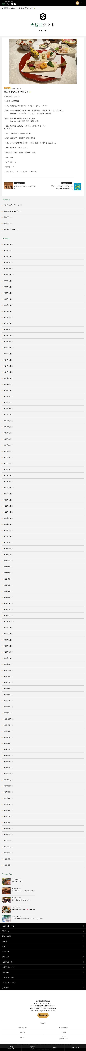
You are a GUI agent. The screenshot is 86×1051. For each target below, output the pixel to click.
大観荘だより (7, 962)
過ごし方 (5, 931)
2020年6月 (7, 640)
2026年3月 (7, 250)
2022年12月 (7, 475)
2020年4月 (7, 646)
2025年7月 (7, 293)
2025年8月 (7, 287)
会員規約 (22, 1032)
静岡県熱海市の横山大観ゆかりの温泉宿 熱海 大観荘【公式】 (43, 995)
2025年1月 (7, 329)
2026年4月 (7, 244)
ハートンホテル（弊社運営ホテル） (64, 1038)
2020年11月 (7, 621)
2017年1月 (6, 834)
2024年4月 (7, 378)
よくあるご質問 (8, 977)
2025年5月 (7, 305)
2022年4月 (7, 524)
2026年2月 (7, 256)
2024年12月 (7, 335)
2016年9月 (7, 859)
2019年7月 (7, 682)
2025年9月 (7, 281)
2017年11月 (7, 780)
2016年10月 (7, 853)
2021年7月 (7, 579)
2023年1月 (7, 469)
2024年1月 (7, 396)
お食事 (4, 941)
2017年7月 (7, 804)
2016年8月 (7, 865)
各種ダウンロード (9, 982)
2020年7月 (7, 634)
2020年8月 (7, 628)
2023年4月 (7, 451)
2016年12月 (7, 841)
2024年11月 (7, 341)
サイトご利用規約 (22, 1027)
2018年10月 (7, 719)
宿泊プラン (6, 951)
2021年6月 (7, 585)
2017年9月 (7, 792)
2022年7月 (7, 506)
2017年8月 (7, 798)
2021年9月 (7, 567)
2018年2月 (7, 768)
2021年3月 (7, 603)
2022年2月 (7, 536)
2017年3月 (7, 828)
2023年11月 (7, 409)
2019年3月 (7, 701)
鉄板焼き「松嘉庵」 (10, 229)
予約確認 (5, 972)
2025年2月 (7, 323)
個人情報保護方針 (63, 1027)
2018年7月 (7, 737)
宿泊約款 (63, 1032)
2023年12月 (7, 402)
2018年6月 (7, 743)
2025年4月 (7, 311)
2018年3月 (7, 761)
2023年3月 (7, 457)
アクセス (5, 957)
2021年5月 (7, 591)
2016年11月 (7, 847)
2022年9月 (7, 494)
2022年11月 (7, 481)
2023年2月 (7, 463)
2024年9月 (7, 354)
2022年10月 (7, 488)
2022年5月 (7, 518)
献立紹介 (7, 88)
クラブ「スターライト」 (11, 205)
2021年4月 (7, 597)
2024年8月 (7, 360)
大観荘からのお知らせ (10, 211)
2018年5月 (7, 749)
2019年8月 (7, 676)
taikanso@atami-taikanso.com (45, 1011)
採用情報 (5, 987)
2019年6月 (7, 688)
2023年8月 (7, 427)
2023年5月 (7, 445)
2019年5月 (7, 695)
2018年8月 (7, 731)
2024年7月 (7, 366)
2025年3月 (7, 317)
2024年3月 (7, 384)
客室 (4, 946)
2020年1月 (7, 664)
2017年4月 (7, 822)
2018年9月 (7, 725)
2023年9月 (7, 421)
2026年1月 (7, 262)
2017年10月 (7, 786)
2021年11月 (7, 555)
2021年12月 (7, 548)
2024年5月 (7, 372)
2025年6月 (7, 299)
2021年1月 (6, 615)
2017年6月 (7, 810)
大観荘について (8, 926)
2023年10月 (7, 415)
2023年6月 (7, 439)
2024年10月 (7, 348)
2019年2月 (7, 707)
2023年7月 (7, 433)
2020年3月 (7, 652)
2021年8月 (7, 573)
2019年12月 (7, 670)
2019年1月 (6, 713)
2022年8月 (7, 500)
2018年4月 (7, 755)
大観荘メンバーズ (8, 967)
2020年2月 (7, 658)
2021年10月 (7, 561)
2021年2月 (7, 609)
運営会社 (22, 1038)
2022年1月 (7, 542)
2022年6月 (7, 512)
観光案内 (6, 223)
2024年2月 (7, 390)
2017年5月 (7, 816)
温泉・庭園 (6, 936)
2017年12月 (7, 774)
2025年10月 (7, 275)
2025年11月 (7, 269)
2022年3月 (7, 530)
